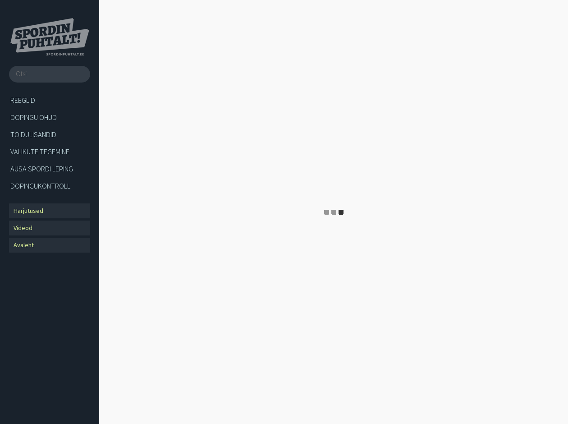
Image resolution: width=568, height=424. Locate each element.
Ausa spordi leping (41, 168)
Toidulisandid (33, 134)
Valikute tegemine (39, 151)
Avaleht (24, 245)
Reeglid (22, 100)
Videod (23, 228)
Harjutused (28, 211)
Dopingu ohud (33, 117)
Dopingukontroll (40, 185)
